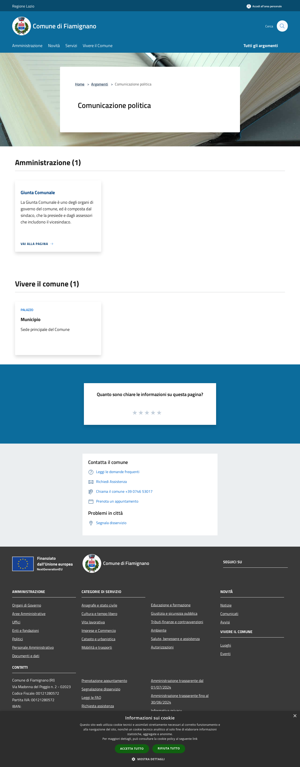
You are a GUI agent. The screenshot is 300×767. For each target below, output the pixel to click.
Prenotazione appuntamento (104, 680)
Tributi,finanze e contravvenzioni (177, 622)
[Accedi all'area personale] (264, 6)
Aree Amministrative (28, 613)
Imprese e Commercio (99, 630)
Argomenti (99, 84)
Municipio (31, 319)
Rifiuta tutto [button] (169, 748)
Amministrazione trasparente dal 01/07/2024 (177, 684)
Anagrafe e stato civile (99, 605)
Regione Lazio (23, 6)
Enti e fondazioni (25, 630)
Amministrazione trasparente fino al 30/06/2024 (180, 699)
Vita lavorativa (93, 622)
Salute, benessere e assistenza (175, 638)
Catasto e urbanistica (98, 639)
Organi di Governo (26, 605)
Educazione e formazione (171, 605)
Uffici (16, 622)
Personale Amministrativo (33, 647)
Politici (17, 639)
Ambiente (158, 630)
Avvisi (225, 622)
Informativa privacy (166, 710)
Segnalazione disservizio (101, 689)
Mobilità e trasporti (97, 647)
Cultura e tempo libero (99, 613)
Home (79, 84)
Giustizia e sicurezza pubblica (174, 613)
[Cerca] (282, 26)
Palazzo (27, 309)
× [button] (294, 716)
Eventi (225, 653)
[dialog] (150, 739)
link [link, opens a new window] (195, 739)
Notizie (226, 605)
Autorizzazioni (162, 647)
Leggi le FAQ (91, 697)
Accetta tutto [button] (132, 749)
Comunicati (229, 613)
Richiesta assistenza (98, 706)
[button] (150, 759)
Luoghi (225, 645)
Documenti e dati (25, 656)
